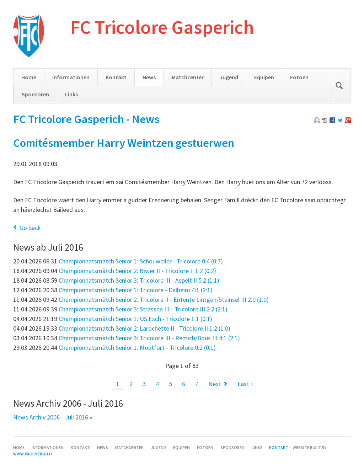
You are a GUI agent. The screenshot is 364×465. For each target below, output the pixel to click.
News (149, 77)
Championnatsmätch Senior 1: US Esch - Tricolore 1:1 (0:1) (135, 319)
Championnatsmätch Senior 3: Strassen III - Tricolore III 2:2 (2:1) (143, 309)
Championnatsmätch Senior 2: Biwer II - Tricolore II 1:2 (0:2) (137, 271)
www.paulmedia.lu (32, 453)
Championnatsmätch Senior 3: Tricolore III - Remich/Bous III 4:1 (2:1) (149, 338)
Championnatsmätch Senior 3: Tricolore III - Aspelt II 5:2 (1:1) (139, 280)
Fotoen (299, 77)
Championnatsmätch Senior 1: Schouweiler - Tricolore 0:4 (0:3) (141, 261)
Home (28, 77)
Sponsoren (35, 94)
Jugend (229, 77)
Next (214, 384)
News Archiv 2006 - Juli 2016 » (52, 417)
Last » (245, 384)
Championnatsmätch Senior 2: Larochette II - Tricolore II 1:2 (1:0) (144, 328)
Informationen (71, 77)
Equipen (264, 77)
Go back (30, 228)
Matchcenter (188, 77)
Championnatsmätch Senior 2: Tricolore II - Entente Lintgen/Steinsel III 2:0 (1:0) (164, 299)
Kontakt (116, 77)
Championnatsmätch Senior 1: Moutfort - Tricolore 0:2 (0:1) (137, 347)
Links (71, 94)
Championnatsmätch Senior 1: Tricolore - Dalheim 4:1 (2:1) (136, 290)
